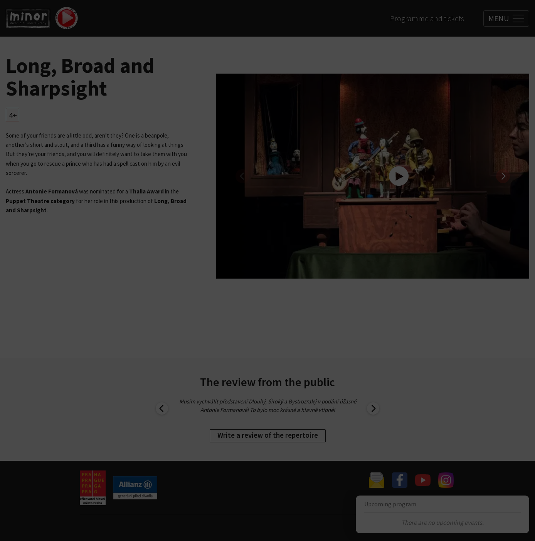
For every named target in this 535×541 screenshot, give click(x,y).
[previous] (242, 176)
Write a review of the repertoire (267, 435)
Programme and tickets (427, 18)
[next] (503, 176)
